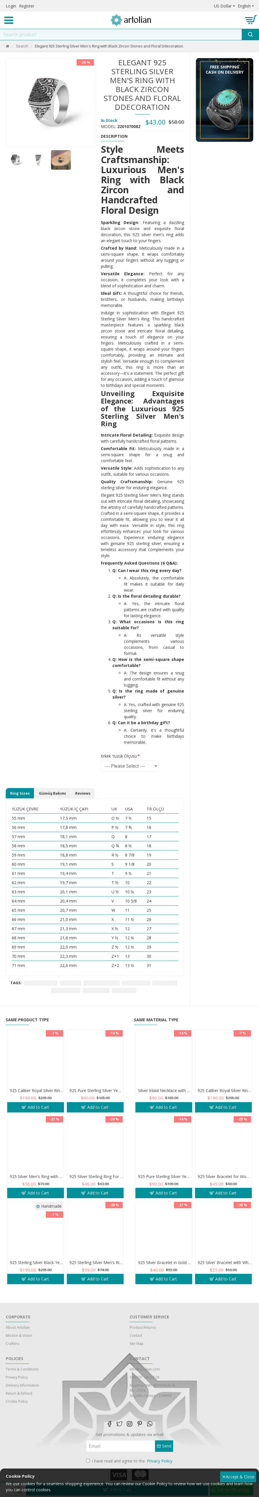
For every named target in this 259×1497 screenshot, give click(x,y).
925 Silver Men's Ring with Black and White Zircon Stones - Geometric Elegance (37, 1188)
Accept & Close (238, 1476)
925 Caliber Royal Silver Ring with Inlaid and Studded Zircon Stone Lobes (37, 1102)
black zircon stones (101, 982)
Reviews (82, 793)
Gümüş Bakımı (52, 793)
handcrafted (165, 982)
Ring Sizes (20, 793)
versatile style (96, 990)
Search (22, 46)
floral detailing (136, 982)
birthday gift (124, 990)
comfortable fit (66, 990)
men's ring (70, 982)
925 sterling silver (41, 982)
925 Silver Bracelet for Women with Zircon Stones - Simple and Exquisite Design (225, 1188)
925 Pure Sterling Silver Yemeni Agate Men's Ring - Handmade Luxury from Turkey (96, 1102)
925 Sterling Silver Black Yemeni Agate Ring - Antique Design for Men (37, 1274)
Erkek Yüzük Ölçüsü (119, 756)
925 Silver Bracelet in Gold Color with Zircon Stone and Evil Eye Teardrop (165, 1274)
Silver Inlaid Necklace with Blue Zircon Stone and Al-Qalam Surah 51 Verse (165, 1102)
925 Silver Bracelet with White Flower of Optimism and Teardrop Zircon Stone (225, 1274)
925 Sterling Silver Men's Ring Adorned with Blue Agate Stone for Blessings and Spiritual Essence (96, 1274)
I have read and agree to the (129, 1461)
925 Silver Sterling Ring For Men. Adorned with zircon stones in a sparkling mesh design (96, 1188)
